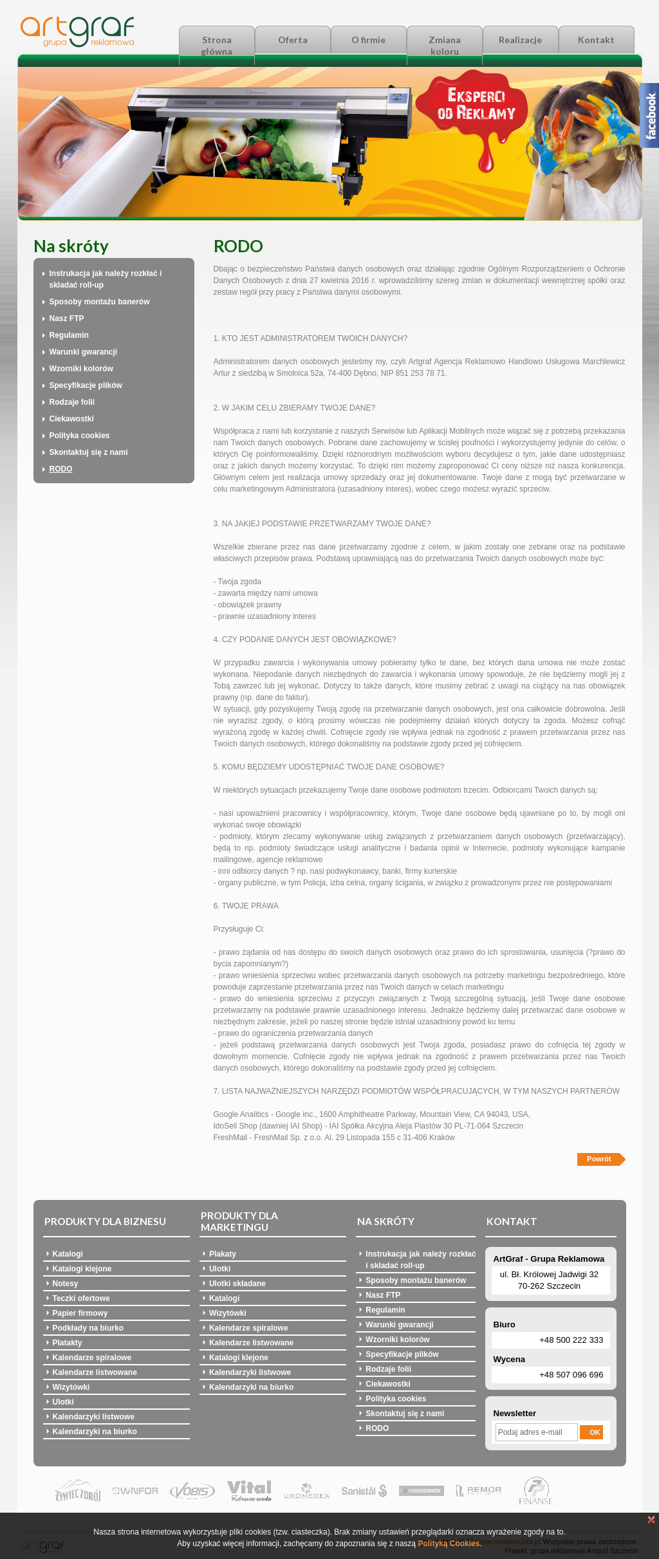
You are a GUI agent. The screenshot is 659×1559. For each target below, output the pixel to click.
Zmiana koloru (445, 45)
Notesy (66, 1283)
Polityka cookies (80, 435)
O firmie (368, 39)
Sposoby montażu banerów (100, 301)
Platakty (67, 1342)
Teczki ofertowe (81, 1298)
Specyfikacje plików (86, 385)
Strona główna (216, 45)
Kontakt (596, 39)
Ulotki (63, 1402)
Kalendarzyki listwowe (94, 1416)
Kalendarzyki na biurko (95, 1431)
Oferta (293, 39)
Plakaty (222, 1254)
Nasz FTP (67, 318)
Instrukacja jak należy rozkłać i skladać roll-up (106, 279)
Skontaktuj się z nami (89, 452)
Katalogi (68, 1254)
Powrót (599, 1159)
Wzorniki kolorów (81, 368)
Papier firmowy (80, 1313)
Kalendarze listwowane (95, 1372)
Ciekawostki (72, 418)
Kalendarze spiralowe (92, 1357)
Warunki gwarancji (84, 351)
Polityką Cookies (448, 1543)
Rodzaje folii (72, 402)
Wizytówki (71, 1387)
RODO (61, 469)
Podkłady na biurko (88, 1328)
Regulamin (69, 335)
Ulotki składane (237, 1283)
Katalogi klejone (82, 1268)
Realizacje (520, 39)
